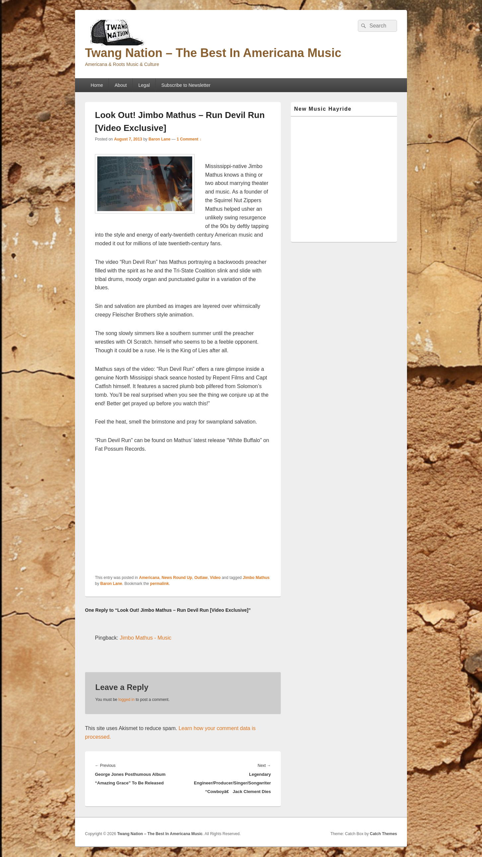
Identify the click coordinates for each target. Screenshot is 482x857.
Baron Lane (159, 139)
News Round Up (177, 577)
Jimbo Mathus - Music (146, 638)
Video (215, 577)
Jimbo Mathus (256, 577)
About (121, 85)
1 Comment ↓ (189, 139)
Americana (149, 577)
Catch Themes (383, 833)
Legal (144, 85)
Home (97, 85)
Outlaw (200, 577)
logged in (127, 699)
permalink (159, 583)
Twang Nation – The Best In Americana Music (213, 53)
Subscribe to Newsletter (185, 85)
